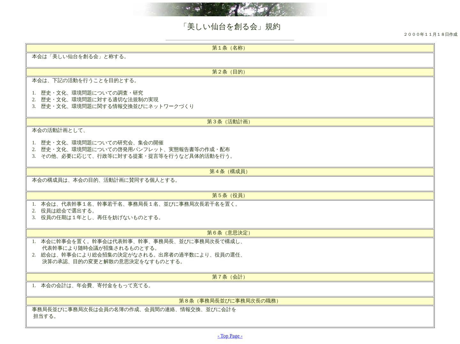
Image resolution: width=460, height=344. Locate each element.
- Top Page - (230, 336)
